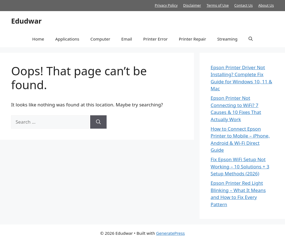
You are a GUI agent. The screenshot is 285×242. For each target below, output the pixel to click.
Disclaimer (192, 5)
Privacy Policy (166, 5)
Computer (100, 39)
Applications (67, 39)
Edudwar (26, 21)
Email (126, 39)
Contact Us (243, 5)
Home (38, 39)
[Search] (98, 122)
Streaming (227, 39)
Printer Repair (192, 39)
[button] (250, 39)
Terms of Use (218, 5)
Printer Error (155, 39)
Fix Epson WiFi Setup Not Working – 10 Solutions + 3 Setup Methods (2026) (240, 166)
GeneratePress (170, 233)
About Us (266, 5)
